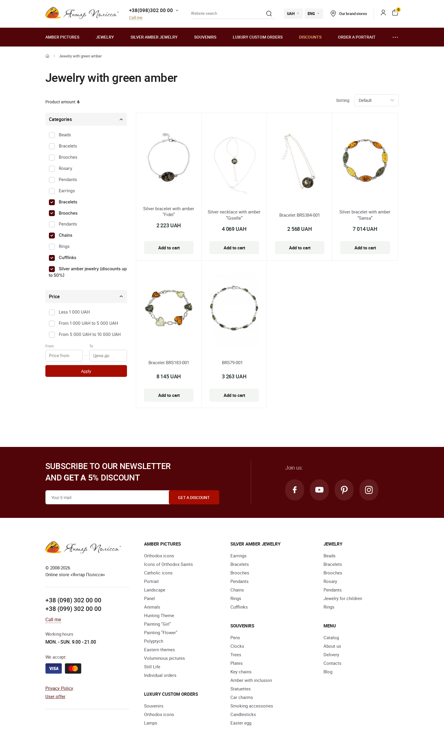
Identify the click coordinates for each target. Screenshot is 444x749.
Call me (135, 18)
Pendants (68, 179)
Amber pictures (62, 37)
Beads (65, 134)
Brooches (68, 157)
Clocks (237, 646)
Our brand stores (349, 13)
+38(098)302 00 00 (151, 10)
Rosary (65, 168)
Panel (149, 598)
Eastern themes (159, 649)
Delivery (331, 654)
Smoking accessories (251, 706)
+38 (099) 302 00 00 (73, 608)
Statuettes (240, 689)
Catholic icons (158, 573)
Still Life (152, 667)
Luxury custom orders (258, 37)
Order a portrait (357, 37)
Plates (236, 663)
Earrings (67, 190)
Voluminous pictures (164, 658)
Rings (64, 246)
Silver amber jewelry (154, 37)
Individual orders (160, 675)
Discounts (310, 37)
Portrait (151, 581)
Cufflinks (68, 257)
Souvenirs (205, 37)
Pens (235, 637)
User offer (55, 696)
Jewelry (105, 37)
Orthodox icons (159, 556)
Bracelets (68, 145)
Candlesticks (243, 714)
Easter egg (240, 723)
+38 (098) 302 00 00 (73, 600)
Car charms (241, 697)
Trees (235, 654)
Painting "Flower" (160, 632)
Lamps (150, 723)
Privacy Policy (59, 688)
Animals (152, 607)
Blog (327, 672)
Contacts (332, 663)
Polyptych (153, 641)
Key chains (241, 672)
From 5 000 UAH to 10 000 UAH (90, 334)
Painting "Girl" (157, 624)
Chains (65, 235)
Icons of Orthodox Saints (168, 564)
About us (332, 646)
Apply (86, 371)
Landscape (154, 590)
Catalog (331, 637)
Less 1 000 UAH (74, 311)
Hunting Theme (159, 615)
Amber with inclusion (251, 680)
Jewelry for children (342, 598)
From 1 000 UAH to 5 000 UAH (88, 323)
